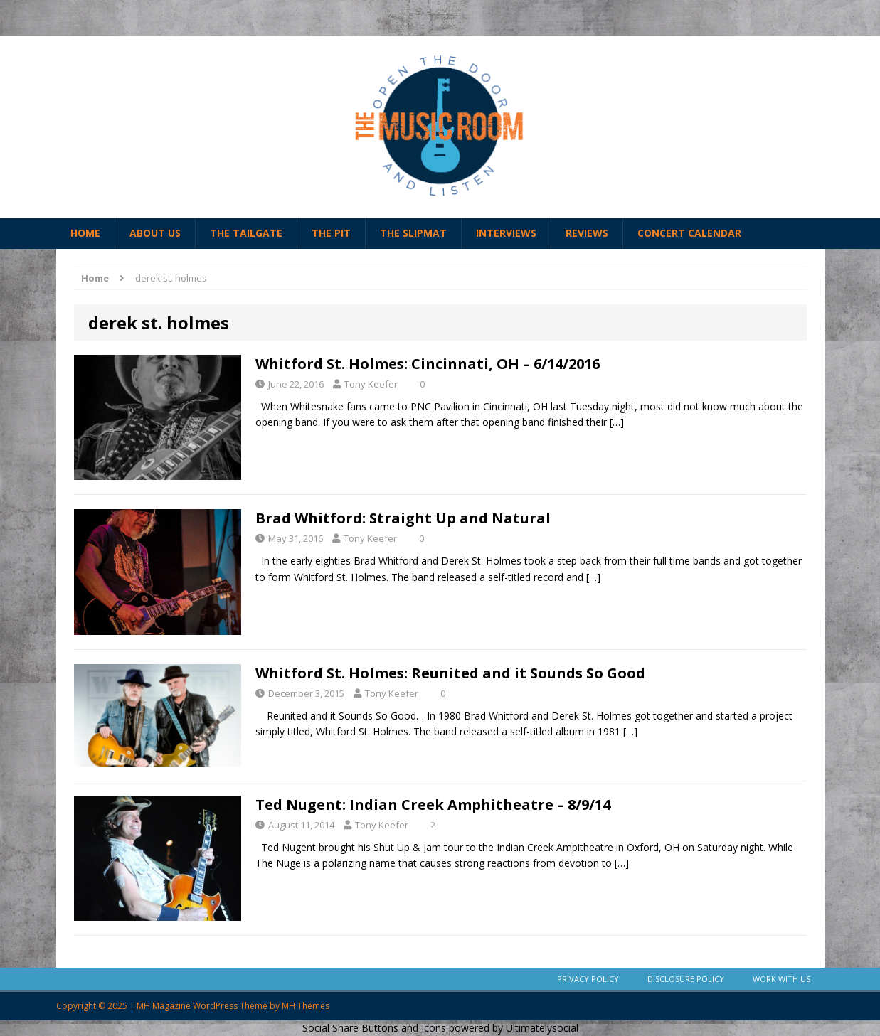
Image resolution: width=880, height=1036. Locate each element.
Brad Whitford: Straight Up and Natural (403, 518)
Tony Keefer (371, 384)
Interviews (506, 233)
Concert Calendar (689, 233)
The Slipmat (413, 233)
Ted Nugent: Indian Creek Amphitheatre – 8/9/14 (432, 804)
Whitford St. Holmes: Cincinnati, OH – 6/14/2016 (427, 363)
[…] (617, 422)
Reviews (587, 233)
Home (85, 233)
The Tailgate (246, 233)
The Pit (331, 233)
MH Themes (305, 1006)
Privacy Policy (588, 978)
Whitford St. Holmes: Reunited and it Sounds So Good (450, 673)
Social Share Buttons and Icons (374, 1028)
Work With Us (781, 978)
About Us (155, 233)
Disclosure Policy (685, 978)
